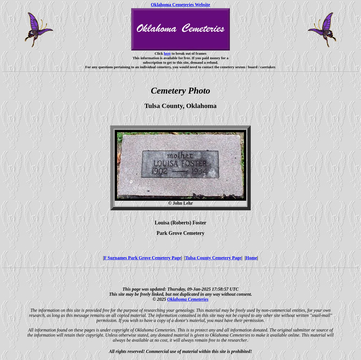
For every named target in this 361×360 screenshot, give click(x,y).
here (167, 53)
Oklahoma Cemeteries (187, 299)
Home (251, 257)
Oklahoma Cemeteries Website (180, 4)
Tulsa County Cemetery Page (213, 257)
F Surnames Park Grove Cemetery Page (142, 257)
